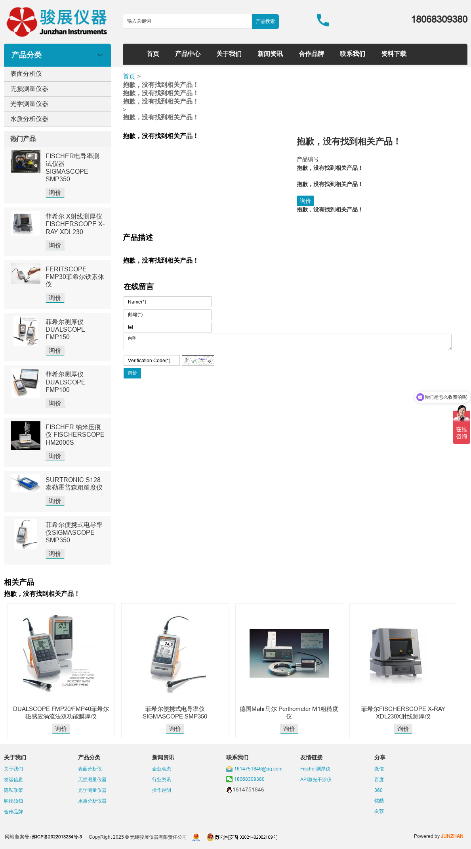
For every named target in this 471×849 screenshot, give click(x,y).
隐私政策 (13, 790)
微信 (379, 769)
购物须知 (13, 801)
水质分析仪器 (29, 118)
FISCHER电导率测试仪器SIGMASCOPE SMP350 (72, 167)
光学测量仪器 (29, 103)
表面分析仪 (26, 73)
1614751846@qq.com (258, 769)
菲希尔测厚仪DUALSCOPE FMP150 (66, 329)
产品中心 (187, 53)
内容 (288, 342)
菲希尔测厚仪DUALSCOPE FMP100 (66, 382)
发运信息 (13, 779)
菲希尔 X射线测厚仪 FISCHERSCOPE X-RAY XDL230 (75, 224)
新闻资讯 (270, 53)
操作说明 (161, 790)
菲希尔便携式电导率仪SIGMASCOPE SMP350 (74, 532)
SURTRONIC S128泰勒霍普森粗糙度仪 (74, 483)
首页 (153, 53)
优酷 (379, 800)
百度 (379, 779)
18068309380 (249, 779)
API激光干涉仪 (316, 779)
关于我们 (229, 53)
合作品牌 (311, 53)
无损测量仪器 (29, 88)
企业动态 (161, 769)
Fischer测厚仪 (315, 769)
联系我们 (352, 53)
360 (378, 790)
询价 (55, 192)
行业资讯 (161, 779)
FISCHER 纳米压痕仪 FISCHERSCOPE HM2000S (75, 434)
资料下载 (393, 53)
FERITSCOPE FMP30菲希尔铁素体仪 (75, 276)
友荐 (379, 811)
